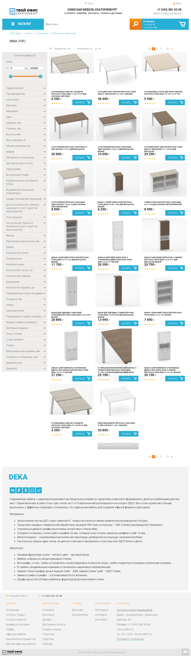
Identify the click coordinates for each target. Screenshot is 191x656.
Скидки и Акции (51, 629)
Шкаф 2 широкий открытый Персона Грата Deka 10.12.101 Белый (163, 314)
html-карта (101, 609)
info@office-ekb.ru (18, 596)
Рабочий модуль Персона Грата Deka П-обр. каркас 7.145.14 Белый (116, 424)
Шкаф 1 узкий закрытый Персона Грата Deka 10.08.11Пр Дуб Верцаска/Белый (116, 204)
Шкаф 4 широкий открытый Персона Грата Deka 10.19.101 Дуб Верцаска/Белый (70, 259)
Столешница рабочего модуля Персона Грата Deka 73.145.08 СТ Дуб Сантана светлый (69, 425)
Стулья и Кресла (16, 619)
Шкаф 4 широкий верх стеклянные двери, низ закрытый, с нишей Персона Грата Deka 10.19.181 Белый (162, 370)
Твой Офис (15, 33)
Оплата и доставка (111, 13)
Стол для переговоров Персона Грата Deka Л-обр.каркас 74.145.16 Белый (117, 93)
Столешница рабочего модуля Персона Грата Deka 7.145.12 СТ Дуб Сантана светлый (68, 94)
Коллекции (42, 33)
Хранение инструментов (21, 639)
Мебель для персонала (64, 33)
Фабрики (82, 13)
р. (156, 27)
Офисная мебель (16, 634)
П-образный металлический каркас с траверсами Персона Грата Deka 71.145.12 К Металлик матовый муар (117, 370)
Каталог (29, 33)
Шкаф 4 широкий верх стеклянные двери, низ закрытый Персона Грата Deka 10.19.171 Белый (69, 370)
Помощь (47, 643)
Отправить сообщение (130, 639)
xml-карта (101, 614)
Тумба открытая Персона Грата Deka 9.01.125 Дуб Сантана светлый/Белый (163, 203)
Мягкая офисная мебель (21, 643)
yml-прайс (101, 619)
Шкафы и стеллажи (17, 624)
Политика (48, 634)
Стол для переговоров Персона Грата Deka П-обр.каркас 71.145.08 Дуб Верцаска (163, 149)
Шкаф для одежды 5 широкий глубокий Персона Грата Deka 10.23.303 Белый (70, 315)
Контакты (93, 13)
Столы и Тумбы (15, 614)
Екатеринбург (80, 614)
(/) (118, 446)
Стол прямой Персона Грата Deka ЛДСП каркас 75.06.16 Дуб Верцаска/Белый (116, 149)
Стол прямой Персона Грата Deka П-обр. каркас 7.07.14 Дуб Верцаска (69, 148)
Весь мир (77, 609)
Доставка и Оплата (54, 624)
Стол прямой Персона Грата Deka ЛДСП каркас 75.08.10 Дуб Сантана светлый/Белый (68, 204)
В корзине (148, 21)
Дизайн (46, 619)
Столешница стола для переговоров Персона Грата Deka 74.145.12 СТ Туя (163, 93)
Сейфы (10, 629)
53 (167, 48)
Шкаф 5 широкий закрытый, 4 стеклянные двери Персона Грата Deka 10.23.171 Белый (115, 259)
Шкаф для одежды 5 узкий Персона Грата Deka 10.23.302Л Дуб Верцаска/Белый (116, 315)
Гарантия (48, 639)
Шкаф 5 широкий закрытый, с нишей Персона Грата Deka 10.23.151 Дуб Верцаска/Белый (163, 259)
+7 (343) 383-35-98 (169, 9)
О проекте (70, 13)
